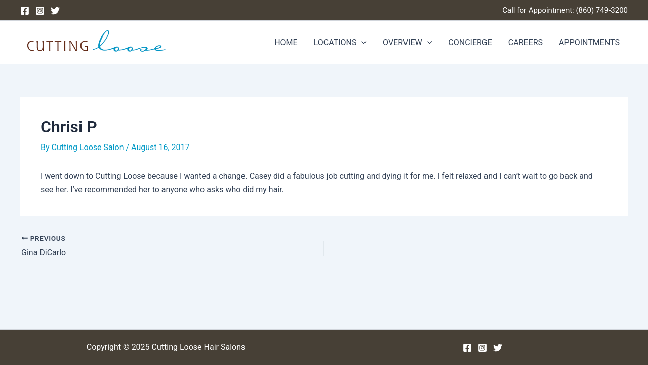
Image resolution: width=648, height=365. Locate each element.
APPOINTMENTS (589, 42)
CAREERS (525, 42)
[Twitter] (55, 10)
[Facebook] (24, 10)
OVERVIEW (407, 42)
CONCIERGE (470, 42)
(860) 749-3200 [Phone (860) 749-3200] (602, 10)
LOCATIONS (340, 42)
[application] (361, 42)
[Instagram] (40, 10)
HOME (285, 42)
